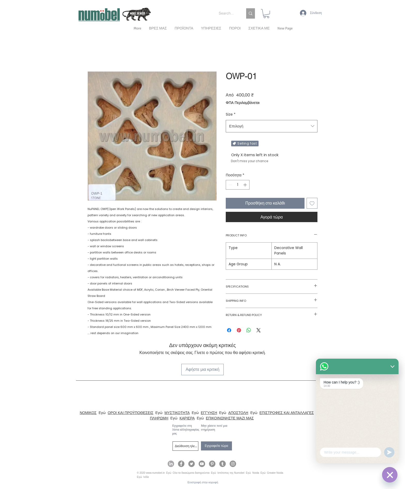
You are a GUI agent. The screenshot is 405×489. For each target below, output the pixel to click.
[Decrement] (230, 184)
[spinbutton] (237, 184)
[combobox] (271, 126)
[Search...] (227, 13)
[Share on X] (258, 330)
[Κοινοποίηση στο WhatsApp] (249, 330)
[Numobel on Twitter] (191, 464)
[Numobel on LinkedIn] (171, 464)
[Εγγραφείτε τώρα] (216, 445)
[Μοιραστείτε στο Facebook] (229, 330)
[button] (259, 28)
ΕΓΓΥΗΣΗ (209, 412)
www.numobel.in (155, 472)
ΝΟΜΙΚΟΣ (88, 412)
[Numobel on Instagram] (233, 464)
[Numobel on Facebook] (181, 464)
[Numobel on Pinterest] (212, 464)
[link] (266, 13)
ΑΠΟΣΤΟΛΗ (238, 412)
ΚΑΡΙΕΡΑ (187, 418)
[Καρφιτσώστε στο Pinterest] (239, 330)
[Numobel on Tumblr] (222, 464)
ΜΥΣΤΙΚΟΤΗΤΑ (177, 412)
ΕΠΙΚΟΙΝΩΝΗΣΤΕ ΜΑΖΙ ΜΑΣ (230, 418)
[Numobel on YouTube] (202, 464)
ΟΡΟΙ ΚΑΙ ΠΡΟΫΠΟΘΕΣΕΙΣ (130, 412)
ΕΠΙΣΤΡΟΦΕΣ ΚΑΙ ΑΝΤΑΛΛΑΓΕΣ (286, 412)
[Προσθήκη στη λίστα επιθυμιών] (312, 203)
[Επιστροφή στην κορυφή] (203, 482)
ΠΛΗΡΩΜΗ (159, 418)
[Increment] (245, 184)
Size (231, 114)
